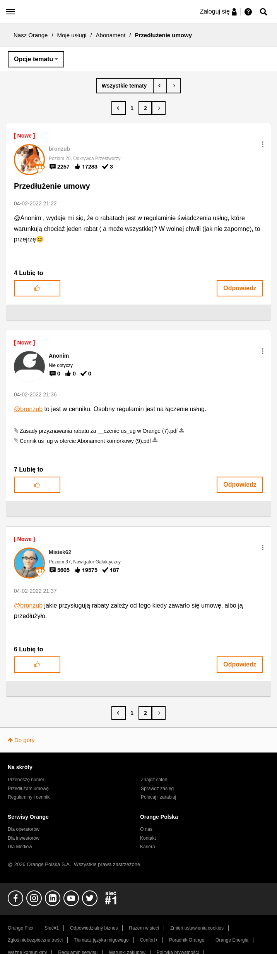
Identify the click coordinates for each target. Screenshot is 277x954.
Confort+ (149, 940)
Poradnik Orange (186, 940)
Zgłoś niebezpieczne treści (35, 940)
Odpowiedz (239, 288)
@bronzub (28, 409)
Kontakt (148, 838)
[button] (262, 144)
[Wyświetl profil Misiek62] (60, 552)
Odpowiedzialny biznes (94, 928)
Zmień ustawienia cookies (197, 928)
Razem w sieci (144, 928)
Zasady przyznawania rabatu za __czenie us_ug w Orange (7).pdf (99, 431)
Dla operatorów (23, 829)
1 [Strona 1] (131, 108)
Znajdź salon (154, 779)
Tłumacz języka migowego (101, 940)
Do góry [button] (24, 740)
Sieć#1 (51, 928)
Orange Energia (231, 940)
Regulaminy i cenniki (29, 797)
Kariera (147, 846)
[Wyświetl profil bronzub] (59, 149)
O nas (146, 829)
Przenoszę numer (26, 779)
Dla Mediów (20, 846)
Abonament (111, 35)
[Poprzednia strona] (118, 108)
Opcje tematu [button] (33, 59)
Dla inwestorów (23, 838)
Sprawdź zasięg (157, 788)
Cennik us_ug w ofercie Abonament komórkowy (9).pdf (85, 441)
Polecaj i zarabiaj (158, 797)
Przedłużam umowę (28, 788)
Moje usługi (72, 35)
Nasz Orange (31, 35)
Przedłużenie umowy (52, 186)
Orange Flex (20, 928)
